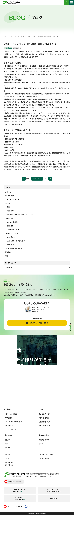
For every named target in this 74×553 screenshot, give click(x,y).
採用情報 (8, 252)
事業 (6, 256)
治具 (8, 207)
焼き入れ (10, 218)
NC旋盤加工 (11, 237)
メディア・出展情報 (12, 199)
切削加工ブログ (13, 36)
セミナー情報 (9, 195)
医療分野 (10, 226)
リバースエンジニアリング (16, 241)
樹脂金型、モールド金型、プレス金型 (20, 214)
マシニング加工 (12, 222)
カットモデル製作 (13, 229)
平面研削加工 (11, 244)
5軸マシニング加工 (13, 233)
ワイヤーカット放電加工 (15, 248)
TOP (5, 36)
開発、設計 (10, 211)
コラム (7, 203)
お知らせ (8, 192)
